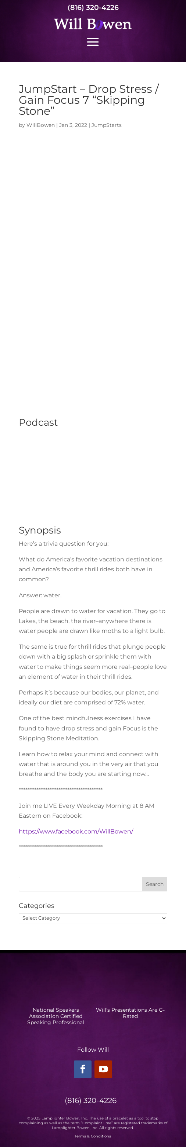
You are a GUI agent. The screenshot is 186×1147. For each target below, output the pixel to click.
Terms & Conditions (93, 1136)
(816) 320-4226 (93, 7)
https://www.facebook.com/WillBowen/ (76, 831)
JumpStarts (107, 125)
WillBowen (40, 125)
